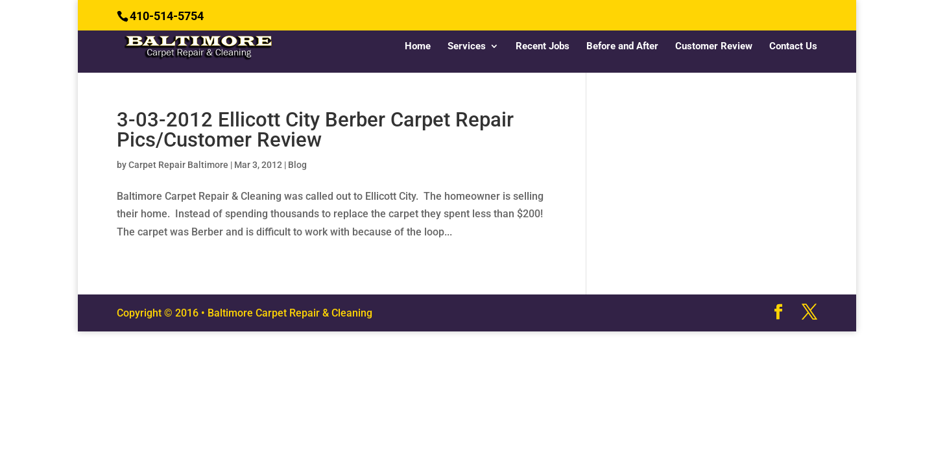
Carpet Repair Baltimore (178, 165)
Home (418, 47)
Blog (297, 165)
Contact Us (793, 47)
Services (467, 47)
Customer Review (713, 47)
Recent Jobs (542, 47)
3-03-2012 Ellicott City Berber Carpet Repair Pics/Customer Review (315, 130)
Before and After (622, 47)
